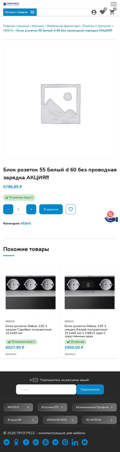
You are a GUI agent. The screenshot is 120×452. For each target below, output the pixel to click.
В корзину (51, 209)
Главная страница (16, 26)
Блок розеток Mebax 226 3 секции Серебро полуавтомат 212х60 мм (29, 328)
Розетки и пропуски (97, 26)
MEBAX (8, 30)
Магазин (38, 26)
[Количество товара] (20, 209)
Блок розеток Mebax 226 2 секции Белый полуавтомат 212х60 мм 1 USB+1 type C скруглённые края (89, 330)
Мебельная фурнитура (63, 26)
